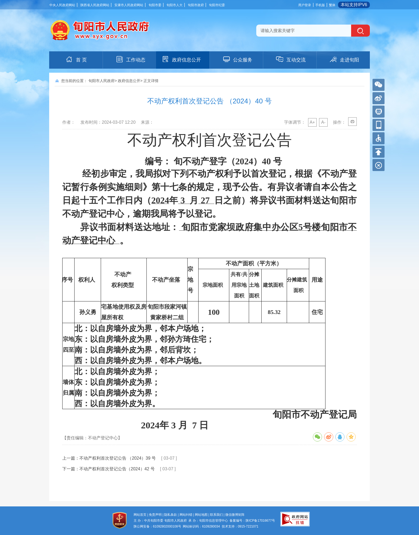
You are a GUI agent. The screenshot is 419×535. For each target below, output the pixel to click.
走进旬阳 (344, 59)
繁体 (332, 5)
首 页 (76, 59)
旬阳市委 (155, 5)
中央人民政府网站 (62, 5)
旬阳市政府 (196, 5)
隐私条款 (170, 515)
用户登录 (304, 5)
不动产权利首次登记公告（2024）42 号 (117, 469)
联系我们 (216, 515)
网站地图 (201, 515)
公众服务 (237, 59)
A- (323, 122)
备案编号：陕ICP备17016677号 (252, 520)
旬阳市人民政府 (101, 81)
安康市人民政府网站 (128, 5)
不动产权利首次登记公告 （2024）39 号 (117, 458)
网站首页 (140, 515)
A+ (312, 122)
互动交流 (291, 59)
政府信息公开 (181, 59)
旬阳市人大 (174, 5)
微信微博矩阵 (235, 515)
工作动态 (130, 59)
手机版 (320, 5)
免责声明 (155, 515)
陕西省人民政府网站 (94, 5)
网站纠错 (186, 515)
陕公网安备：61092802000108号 (157, 526)
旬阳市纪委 (217, 5)
